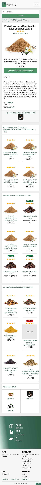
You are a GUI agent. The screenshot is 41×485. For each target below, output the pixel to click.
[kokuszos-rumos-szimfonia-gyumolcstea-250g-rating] (10, 296)
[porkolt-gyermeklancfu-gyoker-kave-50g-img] (10, 209)
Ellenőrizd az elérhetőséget (20, 70)
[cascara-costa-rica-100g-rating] (10, 259)
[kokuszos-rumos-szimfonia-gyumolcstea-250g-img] (10, 302)
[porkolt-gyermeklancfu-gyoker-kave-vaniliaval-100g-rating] (10, 168)
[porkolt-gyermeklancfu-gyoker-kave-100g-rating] (10, 232)
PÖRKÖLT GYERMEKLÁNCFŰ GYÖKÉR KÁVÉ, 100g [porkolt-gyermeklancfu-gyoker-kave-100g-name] (10, 246)
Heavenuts (25, 479)
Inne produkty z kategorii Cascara (17, 195)
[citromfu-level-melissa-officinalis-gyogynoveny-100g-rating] (29, 323)
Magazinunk (5, 474)
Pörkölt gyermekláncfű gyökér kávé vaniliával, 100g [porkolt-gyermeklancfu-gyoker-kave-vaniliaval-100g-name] (11, 182)
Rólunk (24, 474)
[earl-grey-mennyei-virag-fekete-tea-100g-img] (10, 362)
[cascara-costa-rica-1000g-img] (29, 209)
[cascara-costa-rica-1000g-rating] (29, 204)
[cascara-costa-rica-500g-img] (29, 265)
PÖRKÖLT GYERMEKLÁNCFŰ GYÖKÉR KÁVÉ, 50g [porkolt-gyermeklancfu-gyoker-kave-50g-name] (11, 218)
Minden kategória (27, 459)
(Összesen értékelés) (20, 33)
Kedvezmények (26, 468)
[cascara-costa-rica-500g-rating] (29, 259)
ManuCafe (11, 107)
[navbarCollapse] (36, 4)
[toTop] (38, 484)
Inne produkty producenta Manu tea (18, 287)
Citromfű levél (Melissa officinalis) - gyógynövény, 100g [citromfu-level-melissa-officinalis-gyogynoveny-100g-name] (30, 343)
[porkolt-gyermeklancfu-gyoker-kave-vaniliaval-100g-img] (10, 173)
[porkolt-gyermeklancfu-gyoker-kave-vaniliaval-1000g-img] (29, 173)
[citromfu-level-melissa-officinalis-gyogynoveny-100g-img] (29, 331)
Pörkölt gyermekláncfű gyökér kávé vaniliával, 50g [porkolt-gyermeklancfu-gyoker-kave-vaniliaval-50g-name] (11, 154)
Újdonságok (25, 465)
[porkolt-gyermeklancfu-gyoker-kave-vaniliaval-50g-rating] (10, 140)
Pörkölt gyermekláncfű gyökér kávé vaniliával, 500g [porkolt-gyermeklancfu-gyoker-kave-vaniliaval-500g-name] (30, 154)
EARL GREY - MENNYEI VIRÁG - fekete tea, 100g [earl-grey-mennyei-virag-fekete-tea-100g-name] (11, 370)
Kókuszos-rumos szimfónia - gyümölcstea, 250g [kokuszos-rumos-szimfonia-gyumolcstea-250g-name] (11, 310)
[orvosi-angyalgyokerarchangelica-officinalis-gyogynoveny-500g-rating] (30, 356)
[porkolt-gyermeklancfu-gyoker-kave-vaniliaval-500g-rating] (29, 140)
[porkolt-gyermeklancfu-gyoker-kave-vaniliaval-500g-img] (29, 146)
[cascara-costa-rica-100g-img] (10, 265)
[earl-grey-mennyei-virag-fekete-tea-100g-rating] (10, 356)
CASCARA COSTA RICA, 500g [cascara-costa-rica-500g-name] (29, 273)
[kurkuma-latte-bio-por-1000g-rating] (10, 323)
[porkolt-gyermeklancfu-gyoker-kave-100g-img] (10, 238)
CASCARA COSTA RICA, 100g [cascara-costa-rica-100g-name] (11, 273)
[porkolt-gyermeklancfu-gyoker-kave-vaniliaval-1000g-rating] (29, 168)
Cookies (24, 476)
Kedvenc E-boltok (10, 387)
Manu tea (11, 105)
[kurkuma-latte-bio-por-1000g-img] (10, 329)
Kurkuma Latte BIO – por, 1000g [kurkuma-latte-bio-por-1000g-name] (10, 337)
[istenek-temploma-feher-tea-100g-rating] (29, 296)
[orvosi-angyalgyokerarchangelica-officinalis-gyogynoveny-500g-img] (30, 362)
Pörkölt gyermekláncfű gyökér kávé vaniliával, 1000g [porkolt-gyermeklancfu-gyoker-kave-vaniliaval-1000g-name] (30, 182)
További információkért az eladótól (20, 116)
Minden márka (26, 461)
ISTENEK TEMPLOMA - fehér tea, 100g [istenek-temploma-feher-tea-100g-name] (30, 309)
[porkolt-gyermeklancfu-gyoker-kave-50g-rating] (10, 204)
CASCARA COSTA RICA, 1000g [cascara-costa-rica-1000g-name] (29, 217)
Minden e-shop (26, 463)
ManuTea (5, 479)
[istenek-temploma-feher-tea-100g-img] (29, 302)
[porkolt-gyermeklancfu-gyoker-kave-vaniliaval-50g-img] (10, 146)
